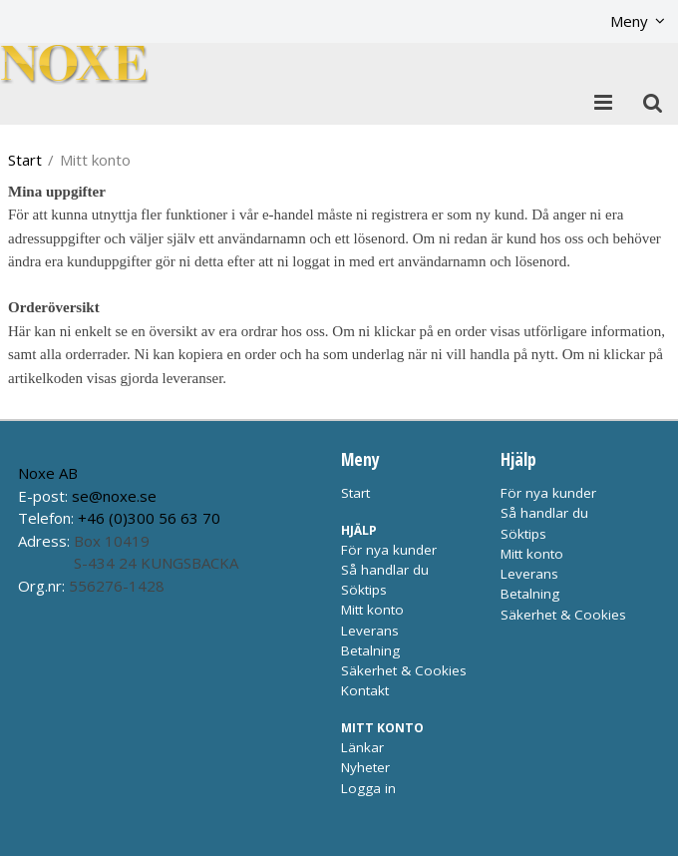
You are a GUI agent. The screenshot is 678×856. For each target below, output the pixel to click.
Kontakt (365, 690)
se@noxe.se (114, 496)
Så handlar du (385, 570)
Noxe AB (48, 473)
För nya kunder (389, 550)
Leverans (370, 631)
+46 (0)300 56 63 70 (149, 518)
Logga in (368, 788)
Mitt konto (372, 610)
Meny (629, 21)
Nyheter (365, 767)
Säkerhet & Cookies (404, 670)
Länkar (362, 747)
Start (25, 160)
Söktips (364, 590)
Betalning (370, 650)
